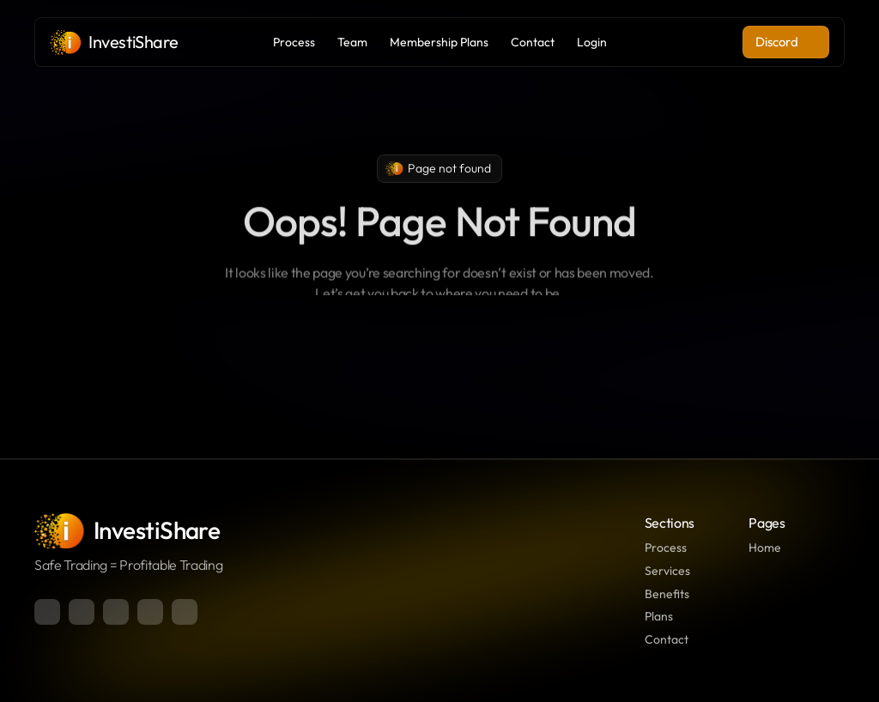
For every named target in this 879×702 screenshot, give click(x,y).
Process (666, 547)
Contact (666, 639)
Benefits (667, 594)
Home (765, 547)
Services (667, 570)
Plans (659, 616)
